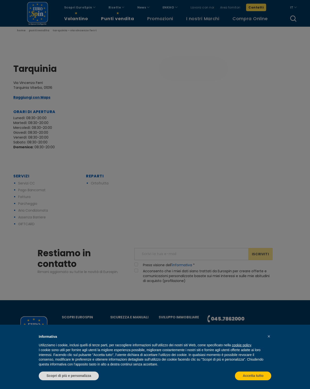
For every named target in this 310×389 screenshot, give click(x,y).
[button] (269, 336)
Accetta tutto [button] (253, 376)
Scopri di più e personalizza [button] (68, 376)
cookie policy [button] (241, 345)
